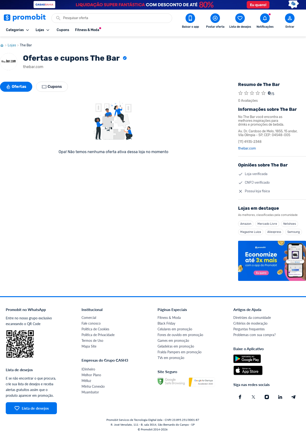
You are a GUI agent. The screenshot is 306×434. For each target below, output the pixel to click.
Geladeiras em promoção (176, 345)
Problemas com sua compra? (254, 334)
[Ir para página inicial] (4, 44)
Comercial (89, 316)
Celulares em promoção (175, 328)
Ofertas (16, 85)
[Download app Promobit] (190, 21)
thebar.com (247, 147)
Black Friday (166, 322)
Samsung (293, 230)
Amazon (245, 222)
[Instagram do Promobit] (266, 395)
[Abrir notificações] (264, 21)
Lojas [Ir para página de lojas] (14, 44)
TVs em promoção (171, 356)
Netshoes (289, 222)
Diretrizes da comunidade (252, 316)
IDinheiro (88, 368)
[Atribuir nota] (240, 92)
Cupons (52, 85)
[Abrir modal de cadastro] (289, 21)
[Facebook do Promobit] (240, 395)
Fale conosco (91, 322)
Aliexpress (274, 230)
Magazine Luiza (250, 230)
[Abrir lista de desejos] (240, 21)
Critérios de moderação (250, 322)
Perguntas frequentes (249, 328)
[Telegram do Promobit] (293, 395)
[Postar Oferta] (215, 21)
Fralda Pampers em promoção (180, 351)
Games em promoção (173, 339)
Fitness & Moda (169, 316)
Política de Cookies (95, 328)
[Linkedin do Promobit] (280, 395)
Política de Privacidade (98, 334)
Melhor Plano (91, 374)
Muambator (90, 391)
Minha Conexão (93, 385)
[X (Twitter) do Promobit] (253, 395)
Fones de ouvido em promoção (180, 334)
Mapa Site (89, 345)
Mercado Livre (267, 222)
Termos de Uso (92, 339)
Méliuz (86, 379)
